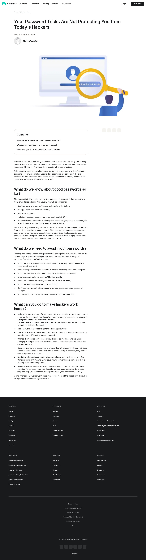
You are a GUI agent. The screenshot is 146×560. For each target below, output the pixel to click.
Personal (12, 416)
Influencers (56, 416)
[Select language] (76, 553)
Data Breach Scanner (16, 479)
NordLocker (101, 475)
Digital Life (24, 12)
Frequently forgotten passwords (108, 426)
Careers (55, 470)
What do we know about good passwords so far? (39, 140)
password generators (30, 329)
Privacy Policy (73, 504)
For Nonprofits (58, 435)
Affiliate (55, 411)
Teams (11, 426)
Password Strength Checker (18, 475)
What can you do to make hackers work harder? (38, 149)
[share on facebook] (109, 130)
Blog (16, 12)
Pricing (46, 4)
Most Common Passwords (106, 421)
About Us (56, 460)
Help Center (57, 475)
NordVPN (100, 465)
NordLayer (100, 470)
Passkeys (100, 416)
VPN (34, 360)
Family (11, 421)
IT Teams (12, 430)
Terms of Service (73, 513)
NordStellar (100, 479)
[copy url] (119, 130)
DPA (73, 525)
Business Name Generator (17, 465)
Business (12, 435)
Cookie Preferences (73, 521)
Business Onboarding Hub (105, 440)
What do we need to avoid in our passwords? (37, 145)
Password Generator (16, 470)
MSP (54, 426)
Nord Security (101, 460)
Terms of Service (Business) (73, 517)
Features (12, 445)
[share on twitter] (104, 130)
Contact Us (56, 479)
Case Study (100, 435)
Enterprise (12, 440)
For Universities (58, 430)
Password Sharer (14, 484)
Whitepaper (101, 430)
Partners (56, 421)
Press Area (56, 465)
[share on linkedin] (114, 130)
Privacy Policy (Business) (73, 508)
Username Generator (16, 460)
